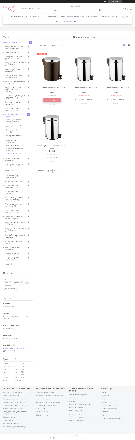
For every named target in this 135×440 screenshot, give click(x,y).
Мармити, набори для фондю (14, 402)
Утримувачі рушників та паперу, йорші (50, 396)
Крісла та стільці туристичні (79, 417)
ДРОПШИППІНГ (50, 17)
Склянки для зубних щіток (13, 131)
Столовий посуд (9, 417)
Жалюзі (7, 171)
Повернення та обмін (109, 408)
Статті (103, 402)
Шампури (72, 401)
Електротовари (10, 52)
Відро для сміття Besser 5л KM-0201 (116, 88)
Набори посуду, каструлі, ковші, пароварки (14, 47)
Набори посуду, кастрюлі (12, 392)
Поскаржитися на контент (62, 438)
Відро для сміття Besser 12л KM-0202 (52, 147)
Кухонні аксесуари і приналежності (12, 109)
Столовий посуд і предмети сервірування (15, 97)
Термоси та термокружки (12, 408)
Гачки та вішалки (42, 408)
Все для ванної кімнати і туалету (14, 115)
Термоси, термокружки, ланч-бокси (13, 76)
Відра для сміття (42, 415)
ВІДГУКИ (125, 17)
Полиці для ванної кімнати (12, 141)
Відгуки (104, 415)
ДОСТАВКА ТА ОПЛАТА (33, 17)
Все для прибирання (12, 181)
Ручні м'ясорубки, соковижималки (11, 176)
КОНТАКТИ (104, 17)
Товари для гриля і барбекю (12, 159)
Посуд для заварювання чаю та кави (15, 82)
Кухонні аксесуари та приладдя (14, 427)
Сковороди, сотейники (11, 396)
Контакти (105, 412)
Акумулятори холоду (76, 414)
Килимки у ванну (42, 412)
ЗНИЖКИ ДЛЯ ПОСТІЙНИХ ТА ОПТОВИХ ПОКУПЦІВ (78, 17)
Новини (104, 399)
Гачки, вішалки (11, 145)
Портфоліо (105, 396)
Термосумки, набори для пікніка (14, 165)
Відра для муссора (12, 153)
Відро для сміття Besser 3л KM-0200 (84, 88)
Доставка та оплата (109, 405)
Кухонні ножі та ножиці (11, 423)
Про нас (104, 392)
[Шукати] (100, 10)
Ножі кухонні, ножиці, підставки (13, 103)
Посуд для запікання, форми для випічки (15, 64)
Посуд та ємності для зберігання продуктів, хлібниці (13, 89)
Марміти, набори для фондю (13, 70)
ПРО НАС (115, 17)
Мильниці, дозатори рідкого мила (15, 126)
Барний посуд (8, 420)
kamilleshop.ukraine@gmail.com (16, 348)
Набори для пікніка (76, 407)
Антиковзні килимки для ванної (14, 149)
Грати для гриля (75, 398)
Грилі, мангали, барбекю (78, 395)
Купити (52, 100)
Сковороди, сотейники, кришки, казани (13, 57)
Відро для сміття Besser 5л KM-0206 (52, 88)
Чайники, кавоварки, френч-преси (15, 405)
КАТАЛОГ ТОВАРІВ (14, 17)
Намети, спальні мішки (77, 420)
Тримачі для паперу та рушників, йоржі (14, 121)
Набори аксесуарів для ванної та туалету (14, 136)
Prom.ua (78, 436)
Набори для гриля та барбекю (80, 404)
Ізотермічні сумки (75, 411)
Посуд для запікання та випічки (14, 399)
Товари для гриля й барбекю (12, 259)
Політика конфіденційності (67, 22)
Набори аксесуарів (43, 399)
